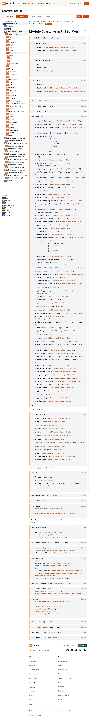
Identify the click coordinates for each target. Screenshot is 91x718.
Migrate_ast (13, 95)
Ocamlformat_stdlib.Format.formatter (50, 606)
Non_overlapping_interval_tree (17, 101)
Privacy (85, 711)
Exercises (61, 687)
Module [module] (48, 24)
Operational (14, 63)
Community (40, 3)
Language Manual (64, 674)
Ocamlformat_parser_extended (16, 162)
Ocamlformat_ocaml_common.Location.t (59, 47)
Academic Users (34, 674)
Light (66, 645)
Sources (9, 180)
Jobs (30, 704)
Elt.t (49, 111)
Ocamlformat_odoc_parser (16, 157)
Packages (31, 3)
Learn (18, 3)
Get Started (62, 665)
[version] (30, 10)
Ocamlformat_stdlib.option (74, 91)
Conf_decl (12, 66)
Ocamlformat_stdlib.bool (67, 121)
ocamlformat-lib (12, 10)
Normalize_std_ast (15, 106)
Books (60, 682)
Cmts (11, 50)
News (48, 3)
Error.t (40, 537)
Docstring (12, 71)
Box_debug (13, 42)
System (82, 645)
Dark (74, 645)
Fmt (10, 82)
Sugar (11, 125)
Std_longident (13, 122)
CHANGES (10, 26)
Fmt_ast (12, 85)
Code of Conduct (35, 715)
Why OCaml (33, 678)
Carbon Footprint (57, 711)
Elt (11, 58)
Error (11, 55)
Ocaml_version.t (54, 446)
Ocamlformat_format (15, 141)
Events (31, 695)
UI (11, 61)
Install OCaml (62, 661)
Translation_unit (14, 133)
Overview (9, 16)
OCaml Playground (64, 695)
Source (11, 117)
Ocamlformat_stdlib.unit (62, 583)
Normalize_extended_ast (17, 103)
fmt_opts (47, 477)
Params (11, 109)
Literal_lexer (13, 90)
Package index (34, 21)
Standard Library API (65, 678)
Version (11, 135)
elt (78, 121)
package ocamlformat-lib (10, 21)
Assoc (11, 37)
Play (53, 3)
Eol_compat (13, 74)
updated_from (76, 88)
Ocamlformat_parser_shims (16, 167)
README (10, 29)
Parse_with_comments (16, 111)
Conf (11, 53)
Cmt (10, 47)
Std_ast (11, 119)
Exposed (12, 77)
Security (43, 711)
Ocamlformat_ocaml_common (16, 146)
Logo (60, 699)
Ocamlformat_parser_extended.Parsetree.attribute (54, 513)
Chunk (11, 45)
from (61, 91)
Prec (10, 114)
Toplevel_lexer (13, 130)
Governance (73, 711)
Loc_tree (12, 93)
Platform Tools (63, 670)
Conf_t (11, 69)
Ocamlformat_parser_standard (16, 173)
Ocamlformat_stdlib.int (60, 197)
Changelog (32, 661)
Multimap (12, 98)
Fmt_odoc (12, 87)
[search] (86, 3)
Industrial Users (34, 670)
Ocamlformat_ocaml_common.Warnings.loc (66, 571)
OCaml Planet (33, 700)
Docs (22, 16)
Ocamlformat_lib (13, 34)
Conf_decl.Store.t (51, 638)
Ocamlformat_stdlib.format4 (46, 614)
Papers (60, 691)
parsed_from (50, 71)
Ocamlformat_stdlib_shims (16, 178)
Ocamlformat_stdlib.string (57, 88)
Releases (32, 665)
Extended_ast (13, 79)
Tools (24, 3)
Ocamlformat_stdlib (14, 151)
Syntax (11, 127)
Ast (10, 40)
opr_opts (47, 480)
